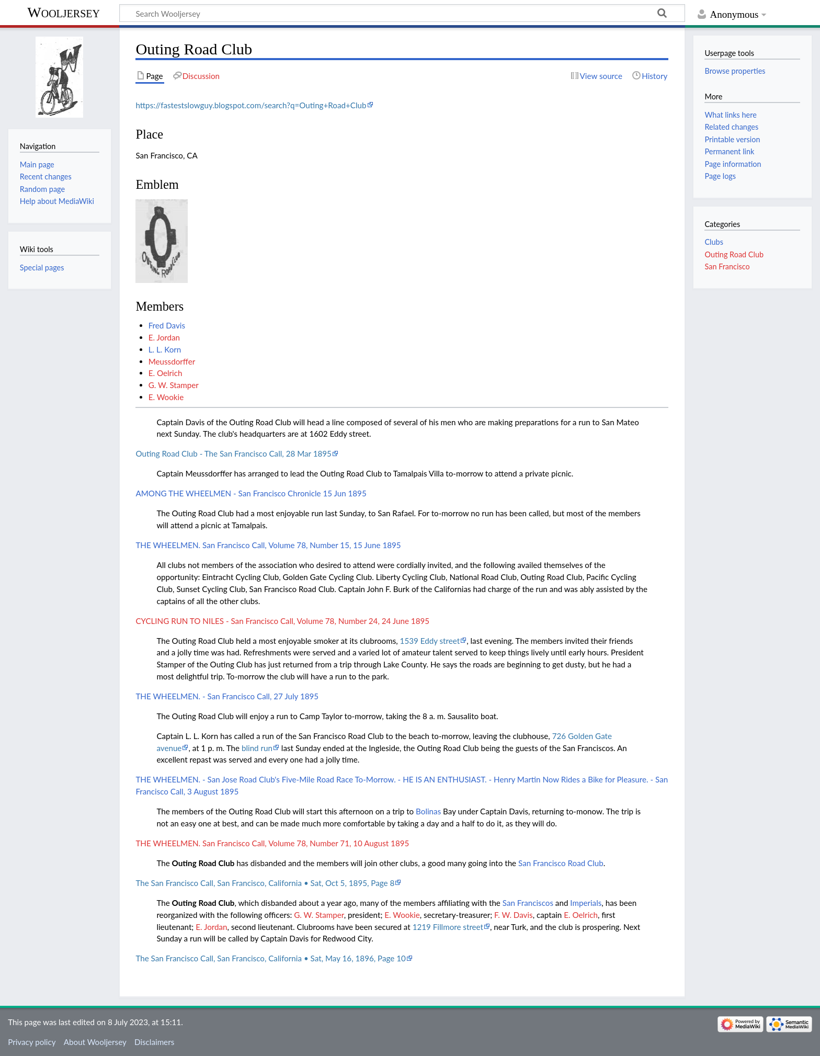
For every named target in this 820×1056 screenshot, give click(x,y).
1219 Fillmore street (448, 927)
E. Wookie (166, 397)
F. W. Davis (513, 914)
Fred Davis (167, 325)
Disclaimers (154, 1042)
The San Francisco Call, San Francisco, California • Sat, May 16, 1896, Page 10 (270, 958)
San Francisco (726, 266)
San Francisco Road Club (560, 863)
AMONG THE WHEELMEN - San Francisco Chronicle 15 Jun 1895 (250, 493)
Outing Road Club (203, 863)
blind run (257, 748)
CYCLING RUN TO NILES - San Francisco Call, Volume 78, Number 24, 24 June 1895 (282, 621)
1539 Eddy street (430, 640)
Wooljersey (63, 12)
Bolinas (428, 811)
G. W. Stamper (174, 385)
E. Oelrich (166, 373)
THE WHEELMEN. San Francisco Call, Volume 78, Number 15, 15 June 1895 (268, 545)
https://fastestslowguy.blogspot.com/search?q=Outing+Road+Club (250, 105)
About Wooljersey (95, 1042)
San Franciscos (528, 902)
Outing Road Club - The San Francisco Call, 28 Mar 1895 (233, 453)
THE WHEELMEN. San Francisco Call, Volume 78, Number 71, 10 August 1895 (272, 843)
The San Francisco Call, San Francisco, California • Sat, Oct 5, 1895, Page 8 (264, 883)
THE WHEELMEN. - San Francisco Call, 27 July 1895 (226, 696)
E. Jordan (164, 337)
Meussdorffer (172, 361)
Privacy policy (31, 1042)
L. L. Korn (165, 349)
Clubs (713, 241)
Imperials (585, 902)
